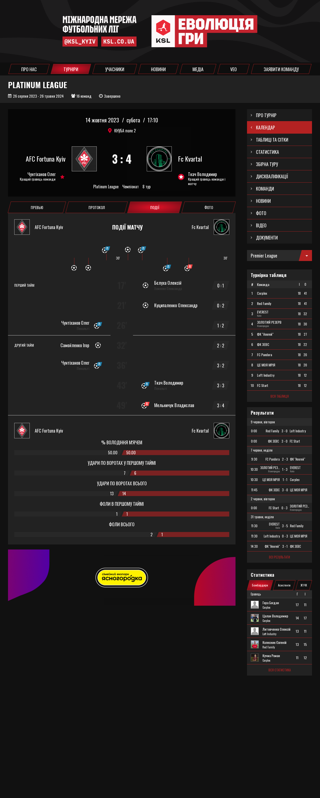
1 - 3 (285, 469)
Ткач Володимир (202, 174)
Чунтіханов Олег (42, 174)
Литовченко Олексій (276, 629)
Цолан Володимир (275, 616)
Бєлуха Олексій (168, 282)
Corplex (266, 607)
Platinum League (105, 186)
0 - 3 (285, 507)
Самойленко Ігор (74, 345)
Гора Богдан (270, 603)
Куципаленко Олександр (176, 305)
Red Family (268, 647)
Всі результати (279, 556)
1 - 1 (285, 479)
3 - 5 (285, 525)
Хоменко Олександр (168, 288)
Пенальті (83, 328)
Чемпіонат (130, 186)
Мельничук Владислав (174, 405)
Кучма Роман (271, 656)
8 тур (146, 186)
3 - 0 (285, 430)
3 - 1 (285, 546)
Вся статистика (279, 669)
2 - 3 (285, 459)
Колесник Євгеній (274, 642)
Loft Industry (269, 634)
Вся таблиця (279, 396)
